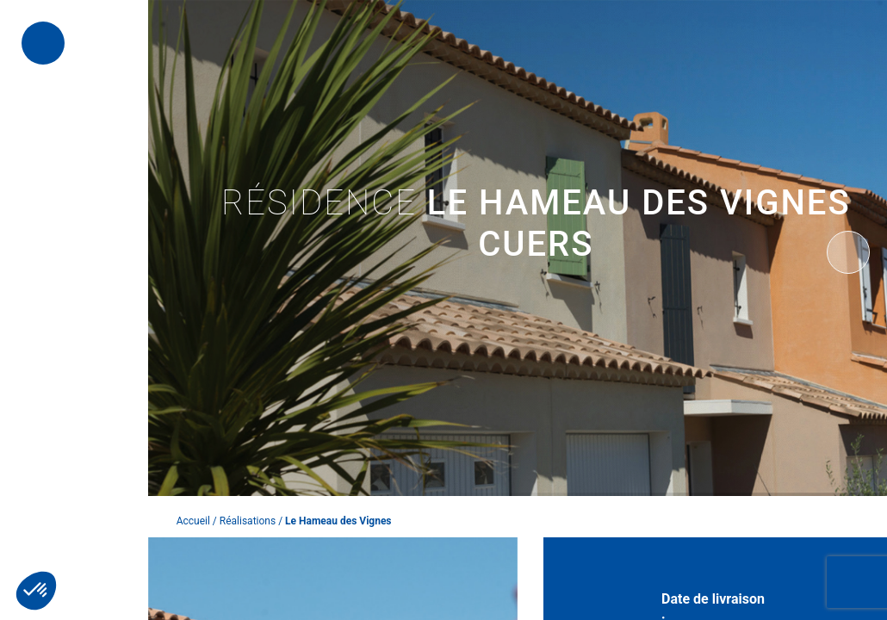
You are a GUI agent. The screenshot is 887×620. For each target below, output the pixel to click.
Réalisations (248, 521)
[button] (36, 590)
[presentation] (848, 252)
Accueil (193, 521)
